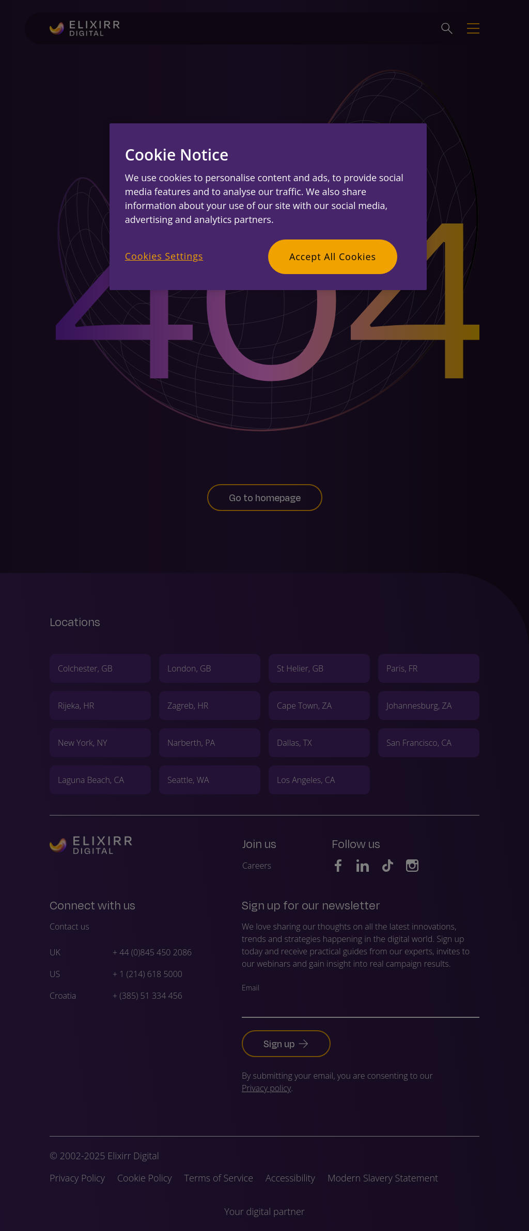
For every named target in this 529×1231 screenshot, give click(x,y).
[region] (268, 206)
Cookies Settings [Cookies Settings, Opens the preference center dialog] (164, 256)
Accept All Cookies (332, 256)
